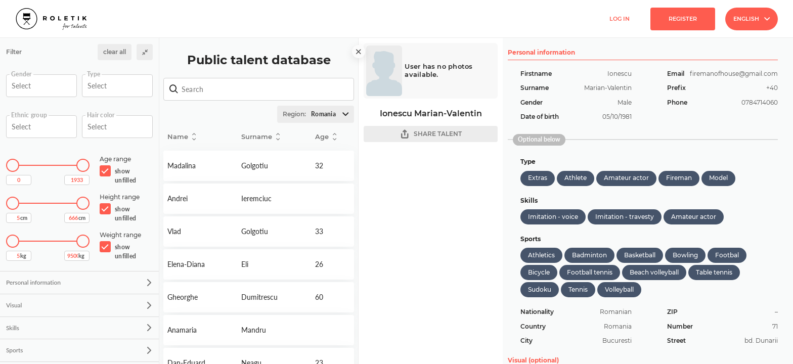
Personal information (78, 282)
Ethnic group (29, 115)
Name (181, 136)
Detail (200, 166)
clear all (114, 52)
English (751, 18)
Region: (318, 114)
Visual (78, 305)
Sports (78, 350)
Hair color (101, 115)
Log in (619, 18)
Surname (260, 136)
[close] (358, 51)
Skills (78, 328)
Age (325, 136)
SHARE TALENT (431, 134)
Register (683, 18)
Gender (21, 74)
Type (93, 74)
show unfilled (125, 175)
